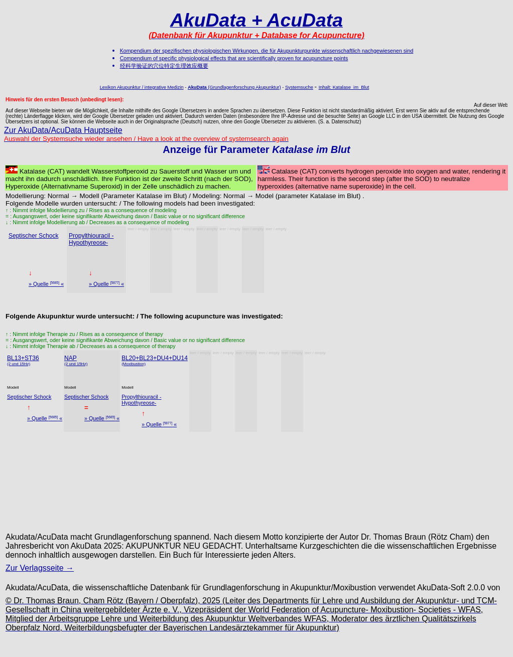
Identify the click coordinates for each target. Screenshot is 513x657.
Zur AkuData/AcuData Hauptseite (63, 130)
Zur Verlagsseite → (40, 568)
